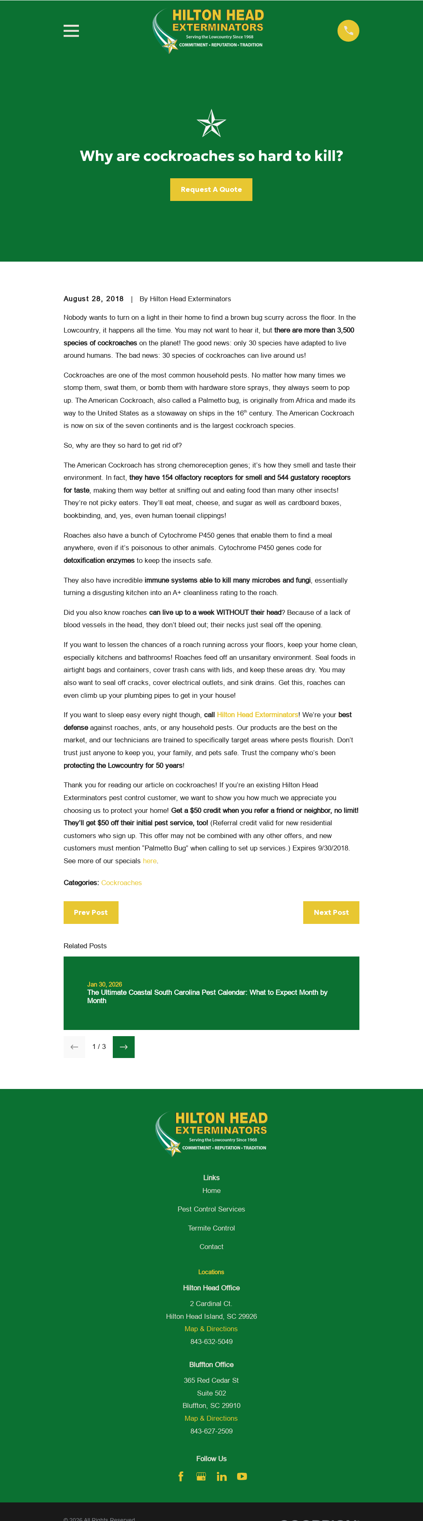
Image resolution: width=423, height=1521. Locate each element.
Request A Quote (211, 189)
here (150, 861)
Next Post (331, 912)
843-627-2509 (211, 1431)
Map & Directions (211, 1329)
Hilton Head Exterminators (257, 715)
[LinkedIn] (222, 1476)
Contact (211, 1247)
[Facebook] (181, 1476)
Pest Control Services (211, 1209)
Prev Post (91, 912)
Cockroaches (121, 883)
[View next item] (124, 1047)
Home (211, 1191)
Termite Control (211, 1228)
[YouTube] (242, 1476)
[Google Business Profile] (201, 1476)
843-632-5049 (211, 1342)
